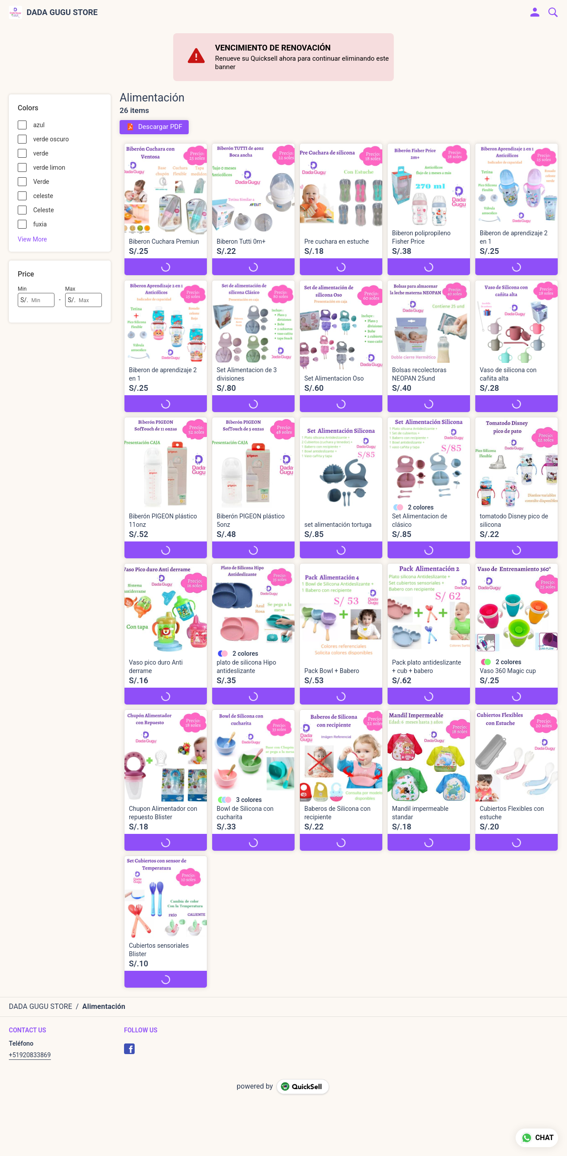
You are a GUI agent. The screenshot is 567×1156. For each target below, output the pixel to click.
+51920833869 (30, 1055)
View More (32, 239)
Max (70, 289)
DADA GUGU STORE (62, 12)
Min (22, 289)
